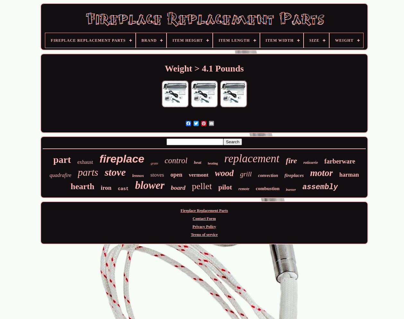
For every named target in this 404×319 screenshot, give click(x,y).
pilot (225, 187)
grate (154, 163)
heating (213, 163)
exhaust (85, 162)
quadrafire (61, 175)
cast (123, 188)
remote (243, 189)
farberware (339, 161)
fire (291, 160)
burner (291, 189)
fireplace (121, 159)
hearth (82, 186)
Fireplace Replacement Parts (204, 210)
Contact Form (204, 218)
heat (197, 162)
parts (88, 172)
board (178, 187)
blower (150, 185)
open (176, 175)
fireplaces (294, 175)
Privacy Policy (204, 226)
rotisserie (310, 162)
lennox (138, 175)
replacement (251, 158)
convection (268, 175)
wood (224, 173)
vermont (198, 175)
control (176, 160)
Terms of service (204, 234)
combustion (267, 188)
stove (115, 172)
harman (349, 175)
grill (246, 174)
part (62, 159)
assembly (320, 187)
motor (321, 173)
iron (106, 187)
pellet (202, 186)
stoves (157, 175)
